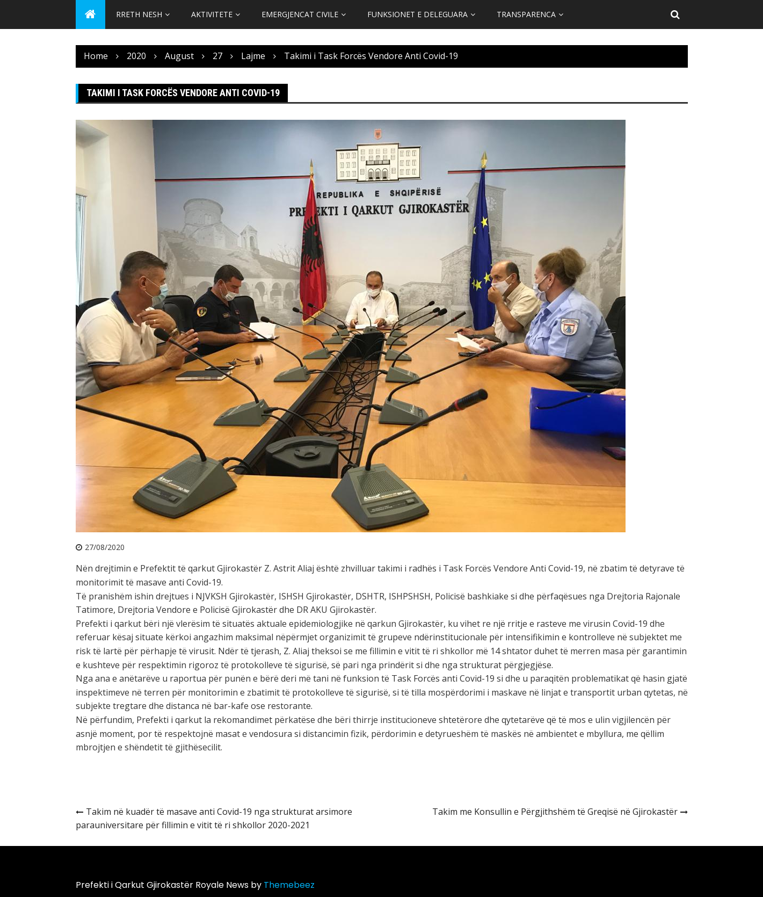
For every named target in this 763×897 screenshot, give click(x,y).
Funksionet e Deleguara (417, 14)
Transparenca (526, 14)
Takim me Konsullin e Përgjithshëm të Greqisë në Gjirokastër (555, 812)
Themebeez (289, 885)
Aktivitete (211, 14)
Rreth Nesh (139, 14)
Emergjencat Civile (299, 14)
